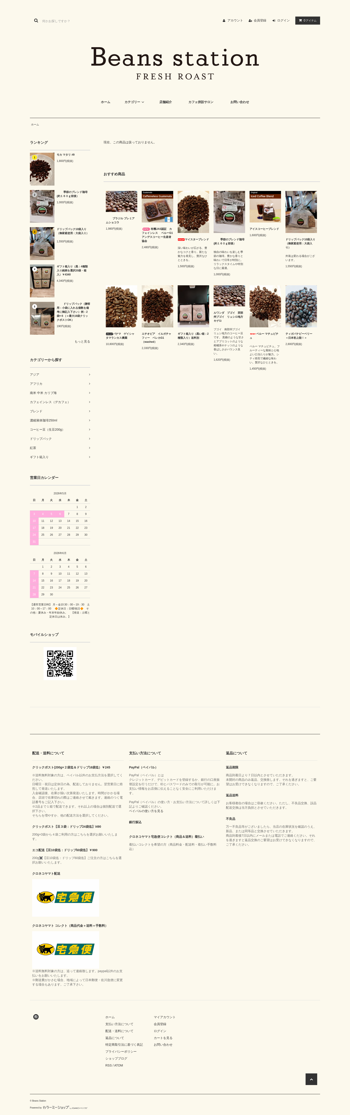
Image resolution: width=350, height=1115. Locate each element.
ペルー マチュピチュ (264, 335)
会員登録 (260, 20)
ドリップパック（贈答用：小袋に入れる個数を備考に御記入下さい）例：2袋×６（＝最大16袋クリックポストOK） (73, 312)
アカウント (235, 20)
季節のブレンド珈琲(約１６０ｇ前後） (72, 194)
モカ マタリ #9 (66, 154)
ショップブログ (116, 1058)
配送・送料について (119, 1031)
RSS (108, 1065)
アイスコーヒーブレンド (264, 229)
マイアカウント (165, 1017)
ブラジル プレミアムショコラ (120, 220)
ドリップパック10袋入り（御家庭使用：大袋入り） (73, 232)
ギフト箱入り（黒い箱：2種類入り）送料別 (193, 335)
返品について (114, 1038)
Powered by (59, 1108)
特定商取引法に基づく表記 (124, 1044)
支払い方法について (119, 1024)
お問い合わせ (163, 1044)
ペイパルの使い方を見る (146, 811)
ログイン (283, 20)
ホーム (35, 124)
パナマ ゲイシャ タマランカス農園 (121, 335)
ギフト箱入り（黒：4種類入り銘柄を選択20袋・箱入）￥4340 (72, 270)
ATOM (118, 1065)
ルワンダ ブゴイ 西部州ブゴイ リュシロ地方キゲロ (228, 316)
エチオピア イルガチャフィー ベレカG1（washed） (156, 337)
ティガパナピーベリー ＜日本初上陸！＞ (300, 335)
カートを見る (163, 1038)
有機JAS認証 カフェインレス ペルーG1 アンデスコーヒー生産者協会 (157, 235)
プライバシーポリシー (121, 1051)
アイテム (307, 20)
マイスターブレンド (193, 239)
